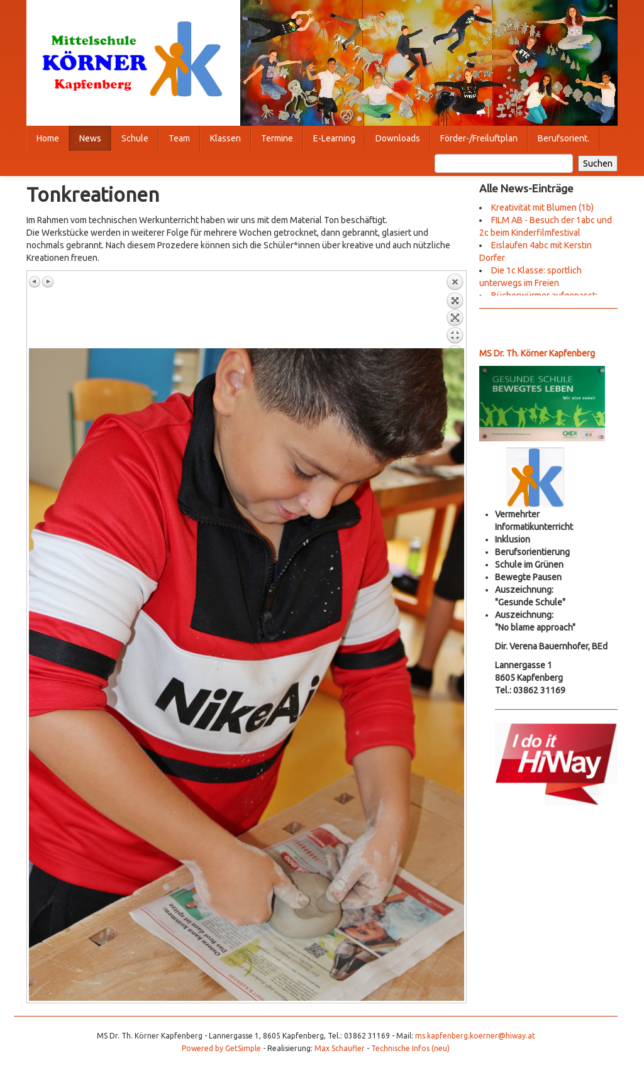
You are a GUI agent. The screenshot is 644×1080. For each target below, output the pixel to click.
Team (179, 138)
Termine (277, 138)
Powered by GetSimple (221, 1048)
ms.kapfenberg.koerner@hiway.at (475, 1036)
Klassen (225, 138)
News (90, 138)
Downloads (397, 138)
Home (47, 138)
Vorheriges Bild (35, 281)
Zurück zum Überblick (454, 310)
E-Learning (334, 138)
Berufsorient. (563, 138)
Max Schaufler (339, 1048)
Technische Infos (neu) (410, 1048)
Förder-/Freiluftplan (479, 138)
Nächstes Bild (48, 281)
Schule (134, 138)
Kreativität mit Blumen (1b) (542, 207)
